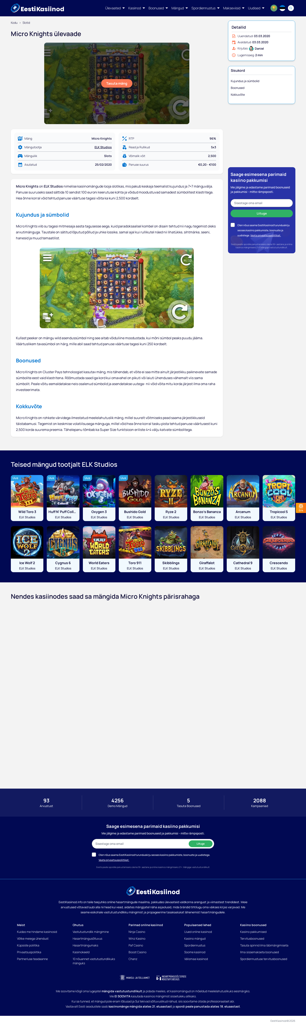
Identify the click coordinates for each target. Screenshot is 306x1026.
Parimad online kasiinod (146, 925)
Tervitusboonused (252, 938)
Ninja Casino (137, 932)
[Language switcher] (282, 8)
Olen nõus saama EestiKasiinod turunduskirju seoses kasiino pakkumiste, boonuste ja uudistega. (263, 230)
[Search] (291, 8)
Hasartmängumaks (85, 945)
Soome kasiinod (194, 952)
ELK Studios (103, 147)
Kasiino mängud (194, 938)
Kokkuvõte (238, 95)
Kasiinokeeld (81, 952)
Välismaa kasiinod (196, 959)
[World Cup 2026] (274, 8)
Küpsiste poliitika (28, 945)
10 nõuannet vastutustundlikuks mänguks (94, 961)
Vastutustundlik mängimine (91, 932)
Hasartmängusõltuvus (87, 938)
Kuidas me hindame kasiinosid (37, 932)
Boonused (237, 88)
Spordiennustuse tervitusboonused (263, 959)
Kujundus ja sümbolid (245, 81)
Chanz (133, 959)
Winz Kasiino (137, 938)
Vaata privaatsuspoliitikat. (265, 235)
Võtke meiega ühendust (32, 938)
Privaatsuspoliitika (29, 952)
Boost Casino (137, 952)
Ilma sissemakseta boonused (259, 952)
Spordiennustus (194, 945)
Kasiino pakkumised (253, 932)
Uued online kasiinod (198, 932)
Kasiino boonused (253, 925)
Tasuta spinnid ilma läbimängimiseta (264, 945)
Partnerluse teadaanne (32, 959)
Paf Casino (136, 945)
